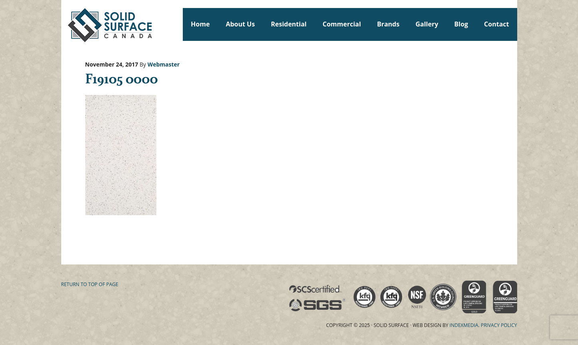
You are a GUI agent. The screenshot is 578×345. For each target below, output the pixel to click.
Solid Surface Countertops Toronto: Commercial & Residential (64, 24)
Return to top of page (89, 284)
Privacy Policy (499, 325)
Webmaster (164, 64)
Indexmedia (464, 325)
